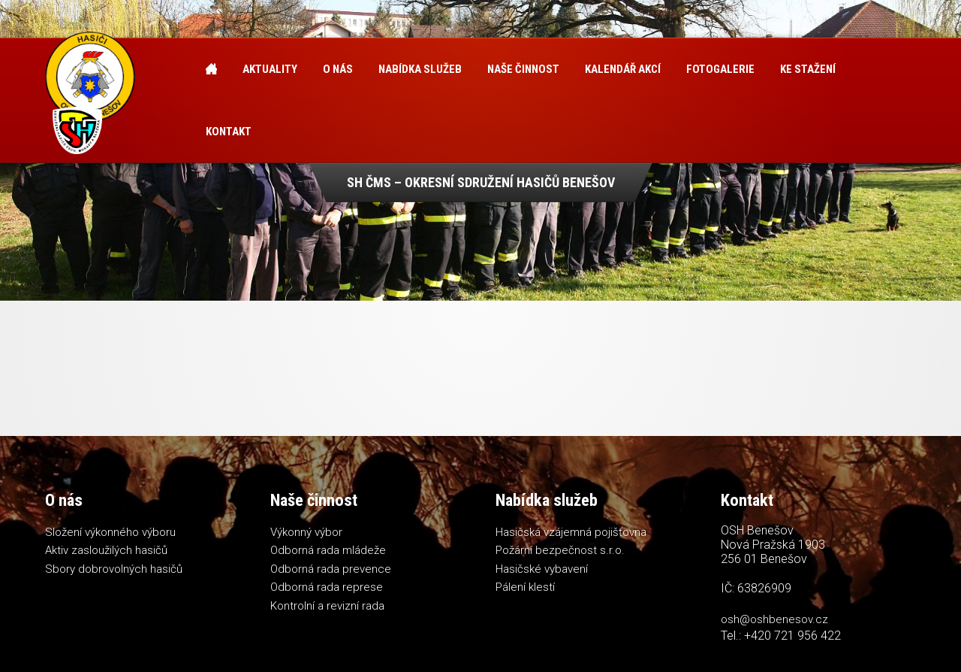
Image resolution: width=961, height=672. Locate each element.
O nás (338, 69)
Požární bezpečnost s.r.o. (560, 550)
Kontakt (229, 131)
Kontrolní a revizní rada (327, 606)
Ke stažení (808, 69)
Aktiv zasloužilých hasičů (106, 550)
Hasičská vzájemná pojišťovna (571, 532)
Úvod (211, 69)
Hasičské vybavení (542, 569)
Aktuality (270, 69)
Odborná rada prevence (330, 569)
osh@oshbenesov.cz (774, 619)
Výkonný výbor (306, 532)
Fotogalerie (720, 69)
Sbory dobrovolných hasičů (113, 569)
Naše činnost (523, 69)
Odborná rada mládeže (328, 550)
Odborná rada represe (326, 587)
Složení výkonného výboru (110, 532)
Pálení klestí (525, 587)
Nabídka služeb (420, 69)
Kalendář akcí (623, 69)
